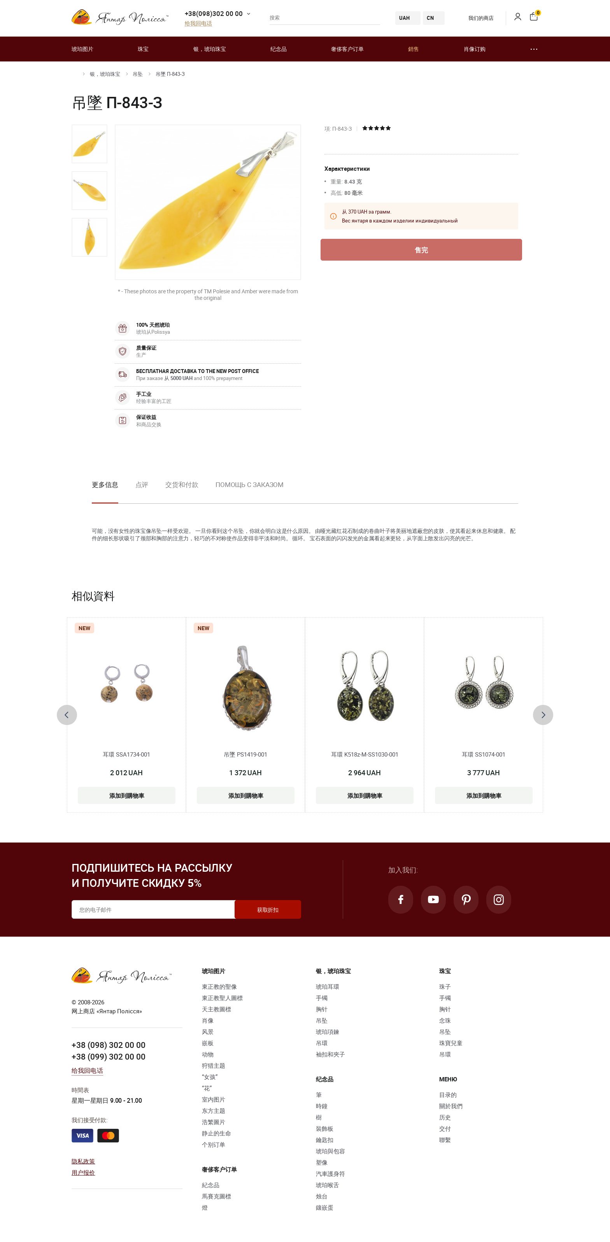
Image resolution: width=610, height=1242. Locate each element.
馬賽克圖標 (216, 1196)
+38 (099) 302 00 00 (108, 1056)
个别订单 (213, 1144)
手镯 (322, 998)
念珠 (445, 1020)
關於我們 (451, 1106)
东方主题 (213, 1110)
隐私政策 (83, 1161)
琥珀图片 (82, 49)
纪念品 (278, 49)
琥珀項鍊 (327, 1031)
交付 (445, 1128)
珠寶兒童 (451, 1043)
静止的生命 (216, 1133)
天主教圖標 (216, 1009)
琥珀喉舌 (327, 1185)
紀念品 (210, 1185)
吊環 (322, 1043)
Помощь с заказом (250, 484)
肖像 (208, 1020)
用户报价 (83, 1172)
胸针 (322, 1009)
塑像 (322, 1162)
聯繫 (445, 1140)
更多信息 (105, 484)
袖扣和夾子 (330, 1054)
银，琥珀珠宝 (209, 49)
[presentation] (67, 715)
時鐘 (322, 1106)
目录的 (448, 1094)
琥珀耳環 (327, 986)
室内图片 (213, 1099)
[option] (89, 143)
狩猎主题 (213, 1065)
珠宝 (143, 49)
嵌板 (208, 1043)
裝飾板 (324, 1128)
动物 (208, 1054)
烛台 (322, 1196)
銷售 (413, 49)
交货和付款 (181, 484)
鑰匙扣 (324, 1140)
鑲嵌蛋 (324, 1207)
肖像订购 (475, 49)
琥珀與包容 (330, 1151)
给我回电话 (198, 23)
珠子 (445, 986)
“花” (207, 1088)
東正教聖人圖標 (222, 998)
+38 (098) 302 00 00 (108, 1044)
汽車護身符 (330, 1173)
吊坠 (138, 74)
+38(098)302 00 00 (214, 13)
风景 (208, 1031)
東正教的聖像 (219, 986)
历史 (445, 1117)
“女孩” (209, 1077)
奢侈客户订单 (347, 49)
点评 (142, 484)
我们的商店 (475, 18)
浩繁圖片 (213, 1122)
